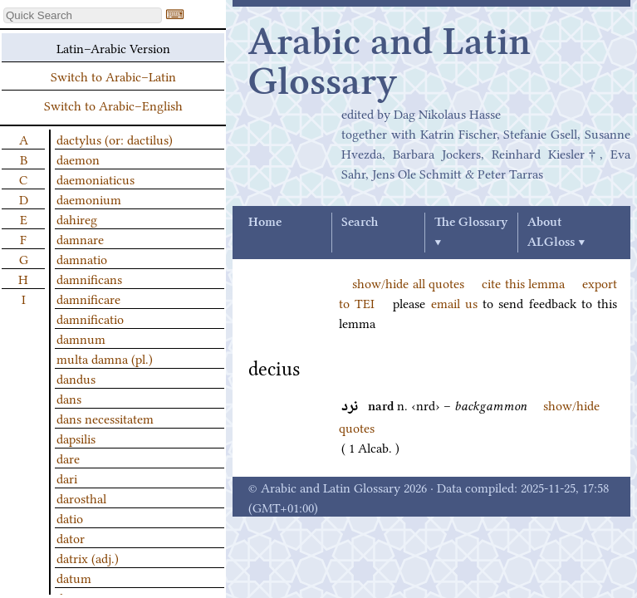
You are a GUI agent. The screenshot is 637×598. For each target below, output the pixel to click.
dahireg (76, 218)
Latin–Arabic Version (113, 47)
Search (359, 222)
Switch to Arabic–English (113, 105)
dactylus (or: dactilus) (114, 139)
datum (73, 577)
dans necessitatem (105, 418)
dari (66, 477)
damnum (80, 338)
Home (265, 222)
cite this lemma (523, 282)
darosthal (81, 497)
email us (454, 302)
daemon (78, 159)
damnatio (81, 258)
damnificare (88, 298)
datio (69, 517)
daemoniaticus (95, 178)
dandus (76, 378)
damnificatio (90, 318)
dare (68, 457)
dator (70, 537)
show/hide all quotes (408, 282)
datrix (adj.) (87, 557)
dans (68, 398)
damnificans (89, 278)
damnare (80, 238)
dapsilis (76, 438)
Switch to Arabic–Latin (113, 75)
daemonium (88, 198)
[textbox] (82, 15)
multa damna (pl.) (104, 358)
